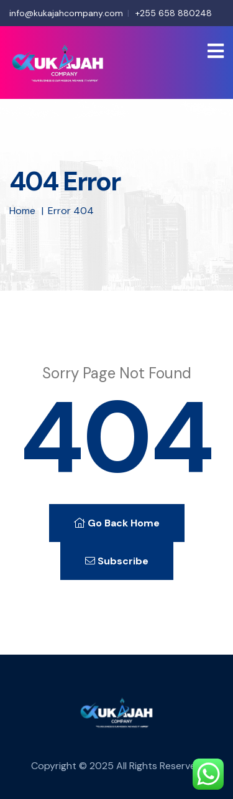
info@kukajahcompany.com (66, 13)
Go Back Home (117, 523)
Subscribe (116, 561)
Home (22, 210)
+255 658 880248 (173, 13)
